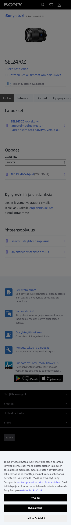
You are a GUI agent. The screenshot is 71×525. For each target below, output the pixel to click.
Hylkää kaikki (35, 508)
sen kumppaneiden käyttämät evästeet (38, 482)
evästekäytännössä (31, 490)
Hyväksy (35, 497)
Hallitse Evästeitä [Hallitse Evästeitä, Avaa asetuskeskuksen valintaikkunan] (35, 518)
